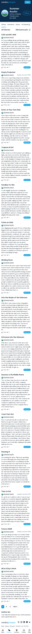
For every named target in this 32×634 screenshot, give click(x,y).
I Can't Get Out (7, 414)
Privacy (12, 626)
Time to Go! (6, 491)
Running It (5, 452)
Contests (16, 632)
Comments (10, 24)
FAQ (2, 626)
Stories (24, 632)
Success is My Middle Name (12, 375)
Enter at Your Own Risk (10, 110)
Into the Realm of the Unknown (14, 298)
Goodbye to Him (8, 185)
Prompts (9, 632)
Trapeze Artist (7, 147)
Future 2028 (6, 529)
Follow (26, 13)
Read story (27, 67)
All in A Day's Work (8, 569)
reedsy (8, 622)
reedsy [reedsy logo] (8, 2)
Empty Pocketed (8, 72)
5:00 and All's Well (8, 35)
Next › (15, 606)
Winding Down (7, 260)
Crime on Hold (7, 222)
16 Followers (25, 24)
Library (18, 24)
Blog (29, 632)
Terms (7, 626)
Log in (27, 2)
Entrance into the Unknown (12, 337)
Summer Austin (9, 37)
